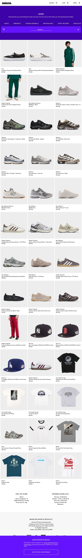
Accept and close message (41, 552)
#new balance (48, 23)
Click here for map (21, 502)
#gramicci (17, 23)
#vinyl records (63, 23)
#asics (6, 23)
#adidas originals (32, 23)
